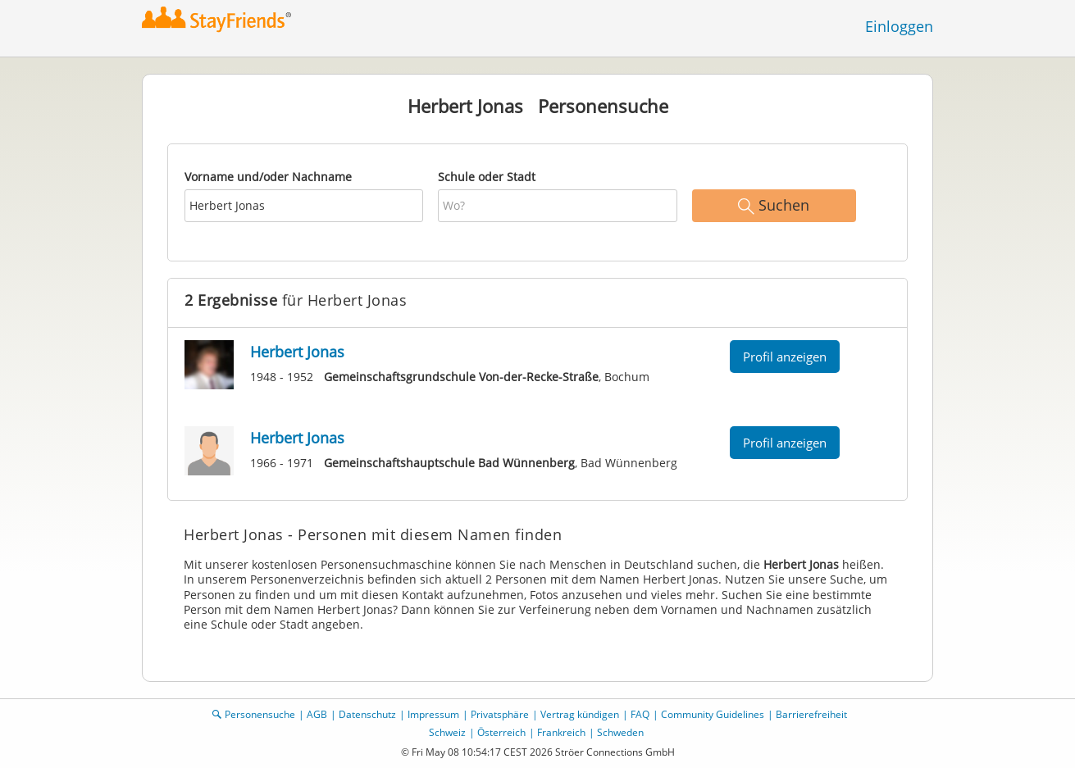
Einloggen (899, 26)
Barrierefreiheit (811, 714)
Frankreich (561, 732)
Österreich (501, 732)
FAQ (640, 714)
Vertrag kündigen (579, 714)
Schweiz (447, 732)
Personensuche (260, 714)
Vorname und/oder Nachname (268, 176)
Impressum (433, 714)
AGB (317, 714)
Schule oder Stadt (486, 176)
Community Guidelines (712, 714)
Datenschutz (367, 714)
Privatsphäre (500, 714)
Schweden (620, 732)
